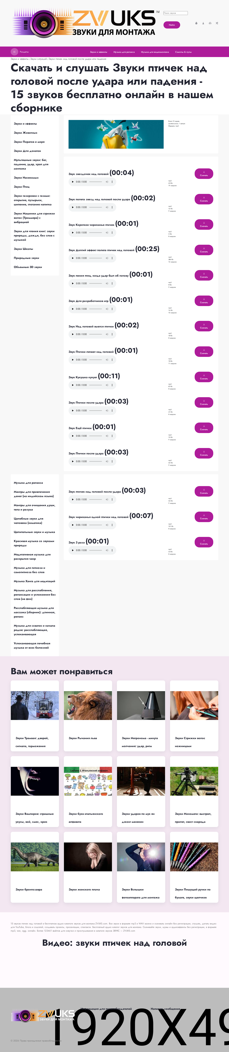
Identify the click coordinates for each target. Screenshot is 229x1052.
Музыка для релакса (28, 483)
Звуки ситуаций (38, 59)
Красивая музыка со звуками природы (34, 543)
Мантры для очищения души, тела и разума (34, 507)
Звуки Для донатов (27, 151)
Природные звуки (26, 258)
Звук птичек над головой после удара (95, 492)
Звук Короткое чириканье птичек (92, 225)
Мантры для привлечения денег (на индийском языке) (34, 494)
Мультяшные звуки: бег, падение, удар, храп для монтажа (31, 164)
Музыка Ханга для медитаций (34, 581)
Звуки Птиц (21, 187)
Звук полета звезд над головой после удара (100, 199)
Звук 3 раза (77, 542)
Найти (172, 24)
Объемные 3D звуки (28, 267)
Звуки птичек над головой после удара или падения (77, 59)
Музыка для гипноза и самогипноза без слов (29, 570)
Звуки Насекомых (26, 178)
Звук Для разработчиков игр (89, 301)
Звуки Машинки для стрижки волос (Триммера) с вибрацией (34, 217)
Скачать (204, 174)
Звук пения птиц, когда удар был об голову (99, 276)
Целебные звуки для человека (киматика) (28, 521)
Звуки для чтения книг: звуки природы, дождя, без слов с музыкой (34, 235)
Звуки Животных (25, 133)
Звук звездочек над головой (89, 174)
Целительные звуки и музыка (34, 532)
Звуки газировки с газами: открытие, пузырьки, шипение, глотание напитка (33, 200)
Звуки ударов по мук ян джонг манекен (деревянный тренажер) (139, 822)
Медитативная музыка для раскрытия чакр (32, 556)
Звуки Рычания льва (83, 738)
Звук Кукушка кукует (83, 377)
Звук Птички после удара (86, 403)
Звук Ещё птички (80, 428)
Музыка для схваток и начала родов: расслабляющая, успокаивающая (34, 630)
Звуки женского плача (84, 889)
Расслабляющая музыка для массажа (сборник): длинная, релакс (34, 612)
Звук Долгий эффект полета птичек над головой (102, 250)
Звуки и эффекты (19, 59)
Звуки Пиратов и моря (29, 142)
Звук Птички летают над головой (91, 352)
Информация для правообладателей (106, 1009)
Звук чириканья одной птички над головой (99, 517)
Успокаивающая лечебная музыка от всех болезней (32, 645)
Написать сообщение (165, 1009)
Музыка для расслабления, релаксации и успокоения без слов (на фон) (35, 594)
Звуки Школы (23, 249)
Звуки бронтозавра (29, 889)
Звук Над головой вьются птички (91, 326)
